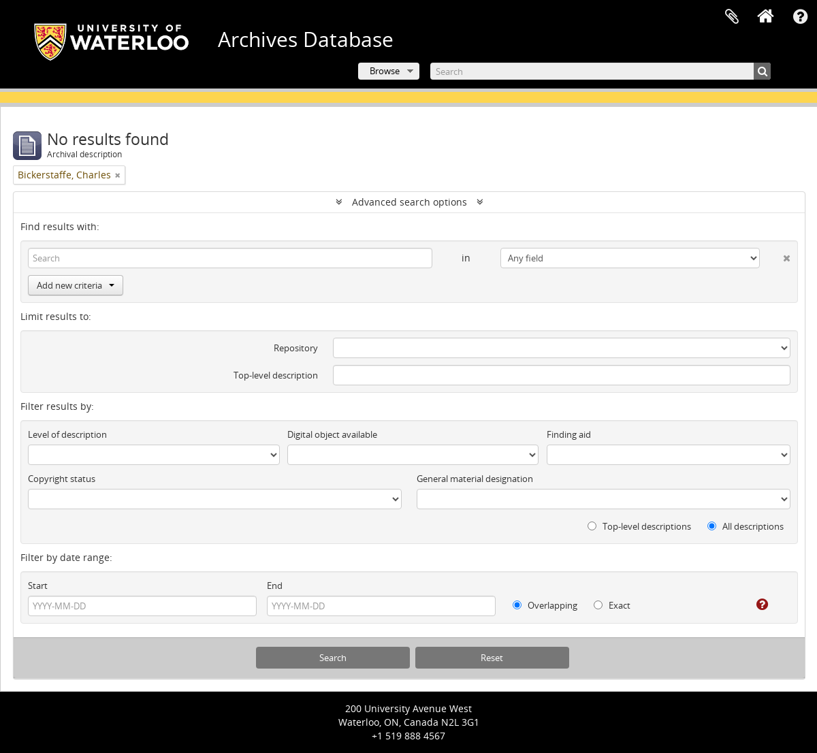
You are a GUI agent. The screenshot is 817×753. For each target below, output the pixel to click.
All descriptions (745, 526)
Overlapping (545, 605)
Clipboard (732, 17)
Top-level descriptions (639, 526)
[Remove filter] (118, 175)
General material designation (475, 478)
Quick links (800, 17)
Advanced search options (409, 201)
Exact (612, 605)
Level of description (67, 434)
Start (38, 585)
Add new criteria (75, 285)
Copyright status (61, 478)
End (275, 585)
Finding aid (569, 434)
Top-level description (276, 375)
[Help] (752, 604)
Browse (385, 71)
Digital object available (332, 434)
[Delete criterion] (775, 255)
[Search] (600, 71)
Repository (296, 348)
